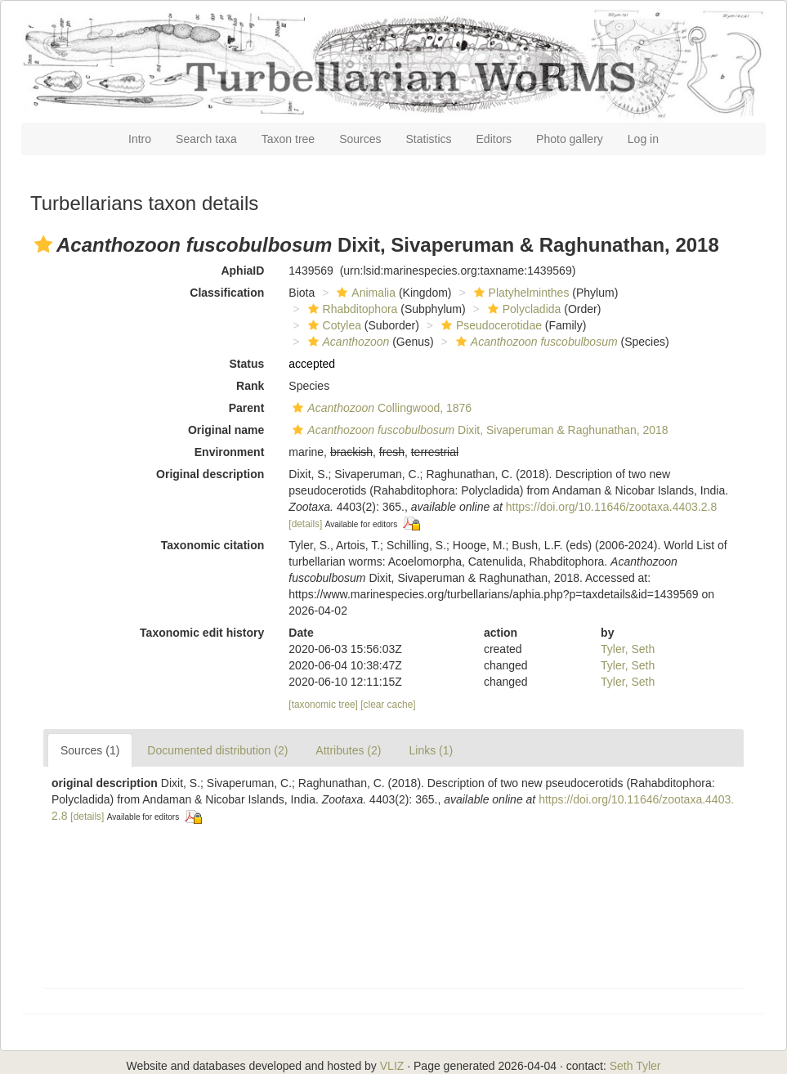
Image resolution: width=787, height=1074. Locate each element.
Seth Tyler (635, 1065)
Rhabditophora (351, 308)
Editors (494, 138)
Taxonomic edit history (202, 632)
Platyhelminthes (520, 292)
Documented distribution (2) (217, 750)
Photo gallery (569, 138)
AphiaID (242, 270)
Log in (643, 138)
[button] (43, 244)
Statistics (429, 138)
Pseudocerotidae (489, 325)
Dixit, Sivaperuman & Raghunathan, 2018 (478, 429)
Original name (226, 429)
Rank (250, 385)
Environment (230, 452)
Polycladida (522, 308)
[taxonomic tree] (323, 704)
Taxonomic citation (213, 545)
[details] (305, 524)
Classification (227, 292)
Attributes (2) (348, 750)
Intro (139, 138)
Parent (247, 407)
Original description (210, 474)
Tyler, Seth (628, 649)
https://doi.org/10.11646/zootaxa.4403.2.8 (611, 506)
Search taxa (206, 138)
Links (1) (431, 750)
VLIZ (392, 1065)
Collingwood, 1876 (380, 407)
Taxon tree (288, 138)
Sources (360, 138)
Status (247, 363)
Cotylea (332, 325)
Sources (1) (89, 750)
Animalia (364, 292)
